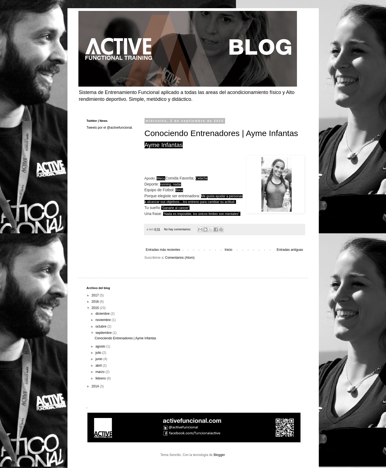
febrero (101, 378)
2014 (96, 386)
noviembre (103, 320)
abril (98, 365)
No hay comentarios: (178, 229)
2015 (96, 308)
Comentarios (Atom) (180, 258)
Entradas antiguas (290, 250)
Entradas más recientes (163, 250)
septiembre (104, 333)
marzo (100, 372)
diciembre (102, 314)
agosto (100, 346)
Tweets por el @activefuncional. (110, 127)
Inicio (228, 250)
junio (99, 359)
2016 (96, 302)
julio (98, 353)
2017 (96, 295)
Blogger (219, 455)
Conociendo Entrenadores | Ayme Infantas (221, 133)
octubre (101, 326)
